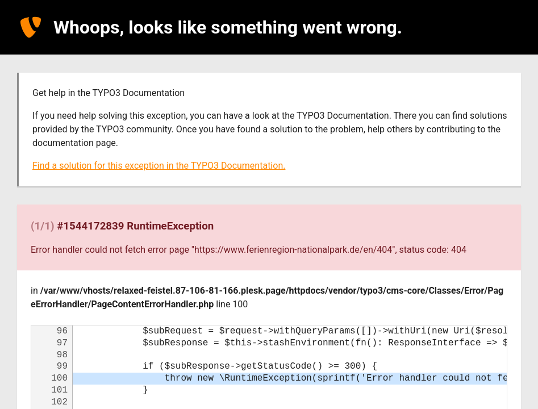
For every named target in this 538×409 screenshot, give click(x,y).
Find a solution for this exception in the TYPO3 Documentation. (158, 165)
